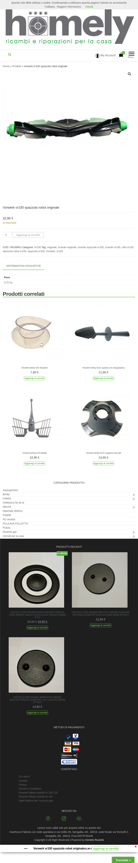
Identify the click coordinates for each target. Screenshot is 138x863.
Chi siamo (24, 776)
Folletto (7, 498)
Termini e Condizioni (30, 788)
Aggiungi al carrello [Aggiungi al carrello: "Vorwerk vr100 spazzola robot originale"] (105, 848)
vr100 (60, 251)
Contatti (23, 780)
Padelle (7, 515)
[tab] (26, 266)
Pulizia (6, 527)
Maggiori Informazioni (69, 6)
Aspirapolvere (10, 490)
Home (6, 66)
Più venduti (9, 519)
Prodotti (16, 66)
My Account (105, 55)
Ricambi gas (10, 531)
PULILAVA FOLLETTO (15, 523)
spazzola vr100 (36, 251)
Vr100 (37, 247)
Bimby (6, 494)
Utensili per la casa (13, 536)
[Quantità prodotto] (7, 234)
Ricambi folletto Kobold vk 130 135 (38, 792)
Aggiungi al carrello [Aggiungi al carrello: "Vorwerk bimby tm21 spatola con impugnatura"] (103, 378)
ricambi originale (67, 247)
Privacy (23, 784)
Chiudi (89, 6)
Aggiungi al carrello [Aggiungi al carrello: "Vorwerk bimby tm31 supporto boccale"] (103, 463)
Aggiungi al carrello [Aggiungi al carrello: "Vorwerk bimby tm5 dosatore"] (34, 378)
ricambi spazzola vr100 (91, 247)
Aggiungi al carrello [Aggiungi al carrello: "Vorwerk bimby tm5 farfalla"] (34, 463)
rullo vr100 (127, 247)
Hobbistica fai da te (13, 502)
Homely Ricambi (94, 839)
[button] (129, 74)
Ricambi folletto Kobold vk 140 (36, 796)
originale (52, 247)
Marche (7, 506)
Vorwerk (50, 251)
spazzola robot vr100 (14, 251)
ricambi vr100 (112, 247)
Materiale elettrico (13, 510)
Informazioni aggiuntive (23, 265)
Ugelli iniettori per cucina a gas (36, 800)
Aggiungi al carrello (28, 235)
